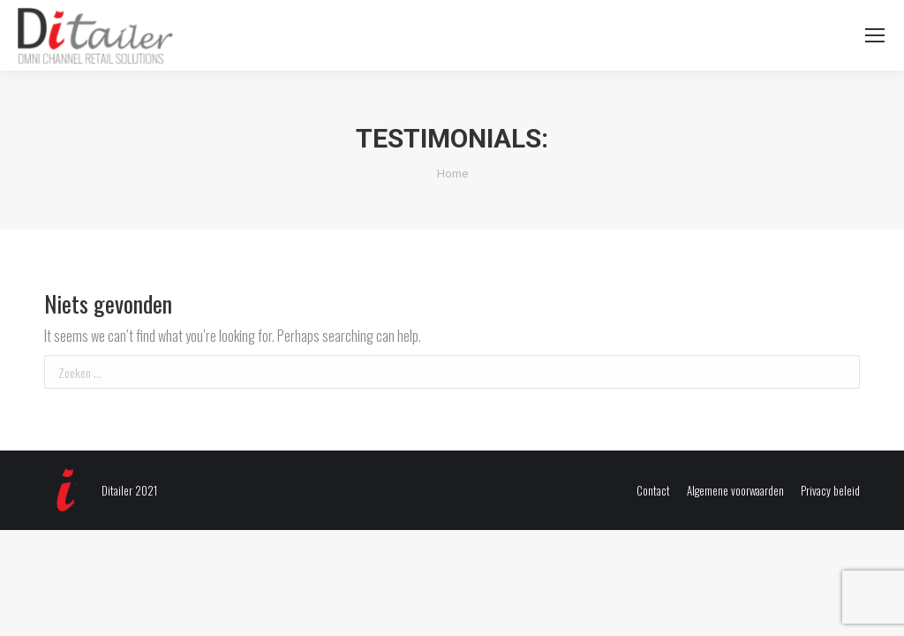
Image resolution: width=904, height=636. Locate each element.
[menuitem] (653, 491)
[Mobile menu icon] (874, 35)
